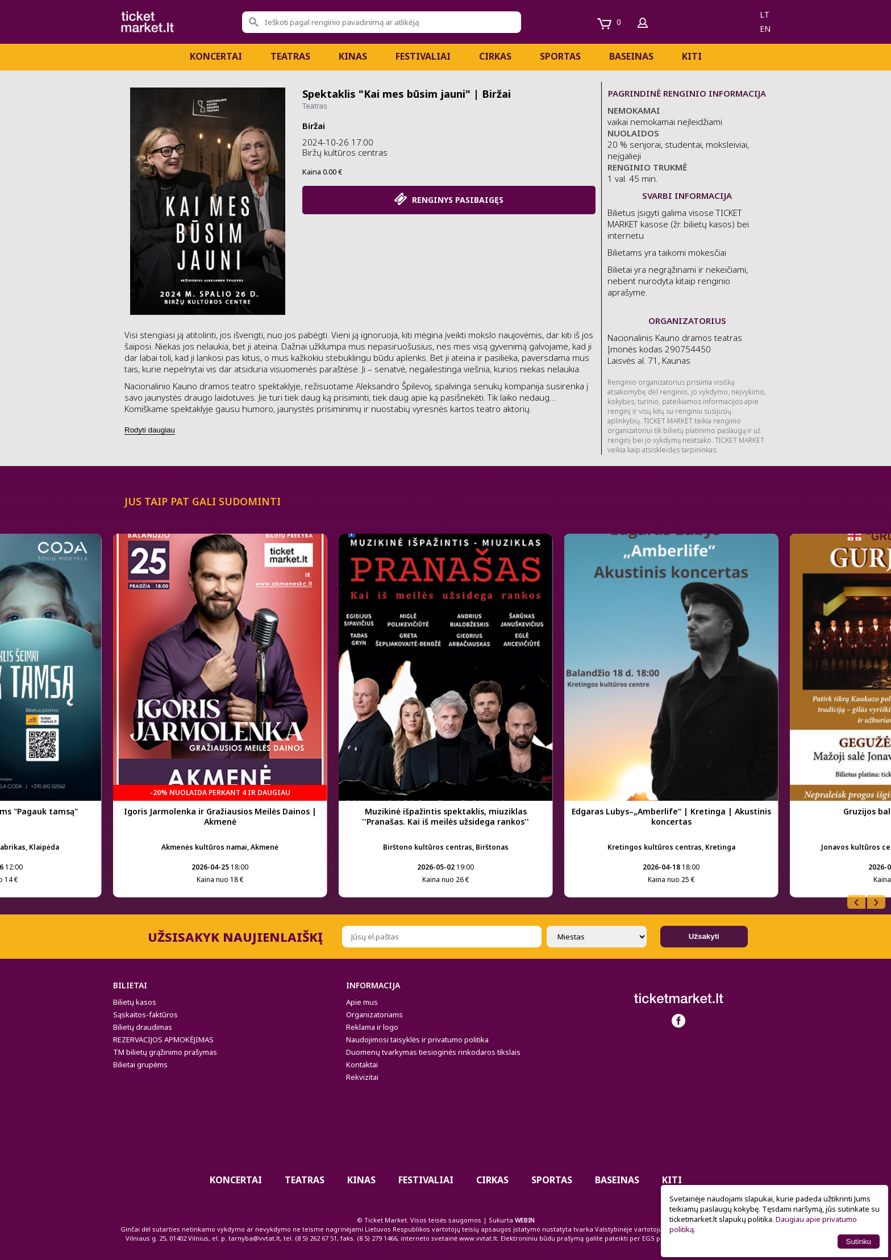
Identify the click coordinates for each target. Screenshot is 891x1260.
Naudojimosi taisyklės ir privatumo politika (417, 1039)
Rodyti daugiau (149, 430)
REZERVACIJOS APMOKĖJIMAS (163, 1039)
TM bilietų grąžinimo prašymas (165, 1052)
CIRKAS (495, 56)
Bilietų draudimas (142, 1027)
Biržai (313, 125)
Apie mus (362, 1002)
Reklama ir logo (372, 1027)
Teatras (290, 56)
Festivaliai (423, 56)
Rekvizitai (362, 1077)
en (765, 28)
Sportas (560, 56)
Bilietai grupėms (140, 1064)
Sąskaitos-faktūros (145, 1014)
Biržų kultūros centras (345, 152)
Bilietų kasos (134, 1002)
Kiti (692, 56)
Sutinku (858, 1241)
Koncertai (216, 56)
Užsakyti (704, 936)
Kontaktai (362, 1064)
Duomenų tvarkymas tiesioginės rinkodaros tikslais (433, 1052)
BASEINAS (631, 56)
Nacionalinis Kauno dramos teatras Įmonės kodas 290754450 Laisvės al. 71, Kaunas (674, 349)
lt (764, 14)
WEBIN (525, 1220)
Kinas (353, 56)
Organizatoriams (374, 1014)
